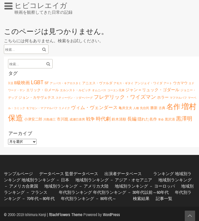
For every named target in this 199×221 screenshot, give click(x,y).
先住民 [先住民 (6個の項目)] (144, 108)
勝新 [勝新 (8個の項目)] (154, 107)
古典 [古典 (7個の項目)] (162, 107)
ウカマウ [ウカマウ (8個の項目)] (180, 82)
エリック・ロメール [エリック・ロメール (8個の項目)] (42, 89)
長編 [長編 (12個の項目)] (132, 119)
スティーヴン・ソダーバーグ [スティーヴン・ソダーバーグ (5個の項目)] (74, 97)
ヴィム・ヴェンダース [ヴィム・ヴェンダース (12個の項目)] (94, 107)
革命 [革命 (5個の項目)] (161, 119)
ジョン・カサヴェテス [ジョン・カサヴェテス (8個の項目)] (36, 97)
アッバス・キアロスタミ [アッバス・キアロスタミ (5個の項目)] (65, 83)
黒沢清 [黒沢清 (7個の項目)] (170, 119)
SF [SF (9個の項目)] (47, 82)
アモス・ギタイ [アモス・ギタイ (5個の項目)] (123, 83)
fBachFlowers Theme (65, 214)
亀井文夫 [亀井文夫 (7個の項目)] (125, 107)
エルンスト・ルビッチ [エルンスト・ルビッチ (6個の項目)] (75, 90)
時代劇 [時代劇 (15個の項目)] (103, 118)
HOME (12, 16)
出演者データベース (123, 173)
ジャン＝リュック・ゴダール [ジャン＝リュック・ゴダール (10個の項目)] (152, 89)
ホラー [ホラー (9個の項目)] (163, 97)
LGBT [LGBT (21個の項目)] (37, 82)
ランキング (163, 173)
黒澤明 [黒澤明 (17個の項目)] (184, 118)
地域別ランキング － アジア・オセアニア (113, 180)
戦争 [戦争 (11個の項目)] (90, 119)
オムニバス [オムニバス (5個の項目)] (99, 90)
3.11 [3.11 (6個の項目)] (10, 83)
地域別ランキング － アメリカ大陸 (76, 186)
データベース (51, 173)
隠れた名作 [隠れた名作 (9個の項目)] (147, 119)
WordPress (111, 214)
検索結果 (141, 198)
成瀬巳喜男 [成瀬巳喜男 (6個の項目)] (77, 119)
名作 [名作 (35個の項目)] (173, 106)
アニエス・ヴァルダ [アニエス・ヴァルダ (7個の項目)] (97, 83)
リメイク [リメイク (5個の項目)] (64, 108)
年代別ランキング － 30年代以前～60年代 (131, 192)
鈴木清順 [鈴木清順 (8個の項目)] (119, 119)
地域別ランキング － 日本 (45, 180)
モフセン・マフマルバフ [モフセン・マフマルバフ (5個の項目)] (42, 108)
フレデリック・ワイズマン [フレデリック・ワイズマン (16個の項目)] (125, 96)
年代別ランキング (75, 192)
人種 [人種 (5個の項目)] (136, 108)
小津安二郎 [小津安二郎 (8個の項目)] (33, 119)
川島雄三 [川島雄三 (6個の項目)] (49, 119)
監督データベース (81, 173)
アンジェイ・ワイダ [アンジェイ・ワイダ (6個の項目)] (148, 83)
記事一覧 (164, 198)
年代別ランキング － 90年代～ (88, 198)
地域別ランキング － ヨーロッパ (145, 186)
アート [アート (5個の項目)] (168, 83)
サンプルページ (18, 173)
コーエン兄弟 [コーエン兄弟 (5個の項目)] (115, 90)
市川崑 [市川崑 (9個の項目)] (62, 119)
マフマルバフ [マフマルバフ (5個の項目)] (178, 97)
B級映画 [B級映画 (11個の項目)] (22, 82)
